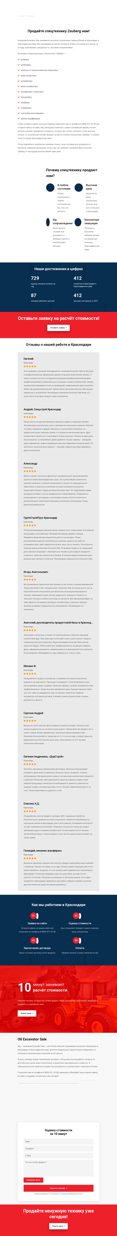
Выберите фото (33, 1179)
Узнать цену (27, 1013)
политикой (63, 1193)
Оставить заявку (58, 328)
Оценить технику (58, 1187)
